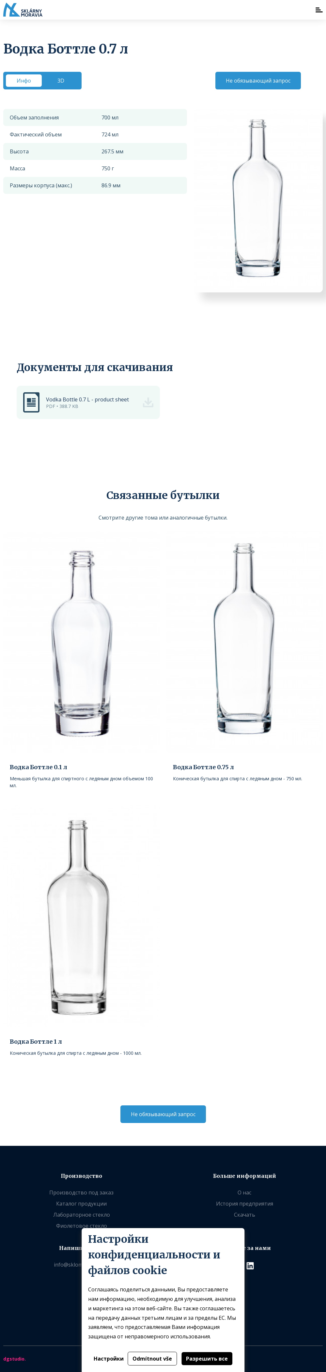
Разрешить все (207, 1358)
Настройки (109, 1358)
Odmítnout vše (152, 1358)
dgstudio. (14, 1359)
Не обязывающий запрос (258, 80)
